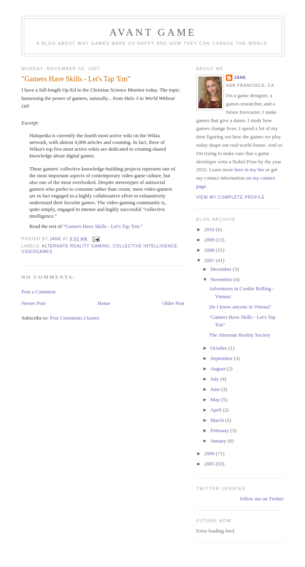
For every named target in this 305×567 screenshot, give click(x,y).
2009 (210, 240)
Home (104, 303)
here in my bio (249, 169)
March (217, 420)
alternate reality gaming (76, 246)
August (218, 369)
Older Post (173, 303)
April (216, 410)
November (222, 279)
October (219, 348)
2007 (210, 260)
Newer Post (33, 303)
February (220, 430)
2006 (210, 453)
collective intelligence (145, 246)
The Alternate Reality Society (239, 335)
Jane (240, 77)
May (215, 399)
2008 (210, 250)
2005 (210, 464)
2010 (210, 229)
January (219, 441)
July (215, 379)
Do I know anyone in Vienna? (239, 307)
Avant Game (153, 32)
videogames (36, 251)
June (215, 389)
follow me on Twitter (262, 499)
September (222, 358)
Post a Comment (38, 292)
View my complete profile (230, 197)
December (221, 269)
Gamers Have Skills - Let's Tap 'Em (102, 226)
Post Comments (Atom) (74, 318)
